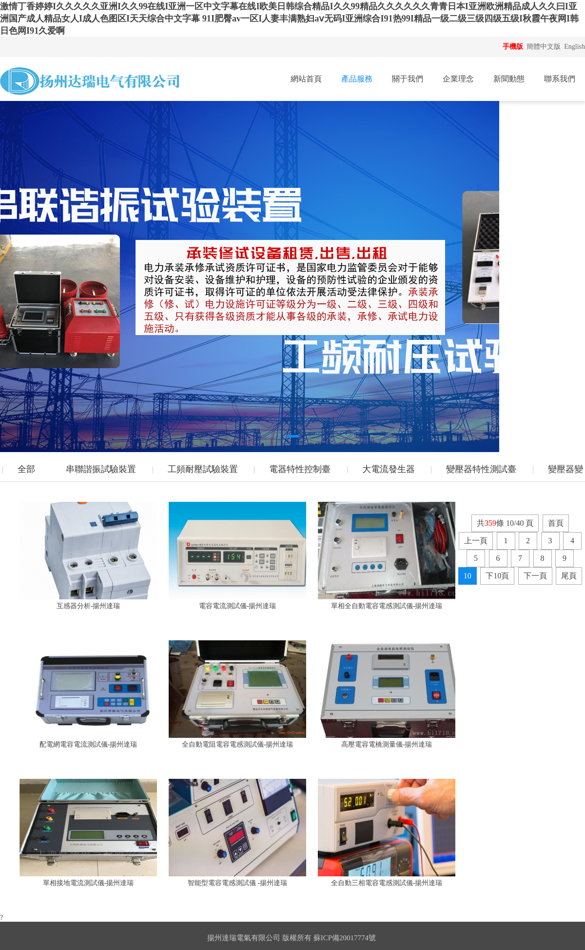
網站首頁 (306, 79)
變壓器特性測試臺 (481, 469)
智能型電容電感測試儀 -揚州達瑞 (237, 883)
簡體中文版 (544, 46)
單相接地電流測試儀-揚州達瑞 (88, 883)
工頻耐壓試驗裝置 (203, 469)
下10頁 (497, 576)
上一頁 (476, 540)
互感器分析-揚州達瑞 (88, 606)
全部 (26, 469)
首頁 (556, 523)
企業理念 (458, 79)
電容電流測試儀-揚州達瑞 (237, 606)
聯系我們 (559, 79)
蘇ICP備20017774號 (344, 938)
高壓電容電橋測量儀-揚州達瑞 (386, 744)
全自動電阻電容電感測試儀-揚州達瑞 (237, 744)
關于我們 (407, 79)
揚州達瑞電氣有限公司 (243, 938)
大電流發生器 (388, 469)
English (574, 46)
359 (490, 523)
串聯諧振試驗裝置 (101, 469)
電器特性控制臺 (300, 469)
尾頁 (569, 576)
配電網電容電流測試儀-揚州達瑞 (88, 744)
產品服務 (356, 79)
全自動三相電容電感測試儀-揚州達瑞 (387, 883)
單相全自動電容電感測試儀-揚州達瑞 (387, 606)
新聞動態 (509, 79)
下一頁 (535, 576)
